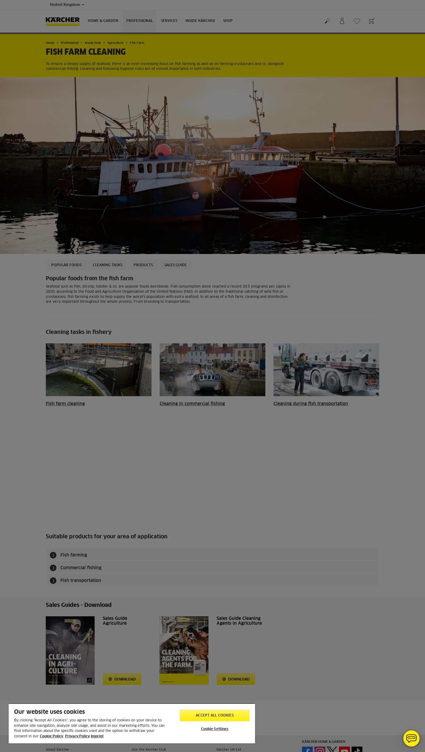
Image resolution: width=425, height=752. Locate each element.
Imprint (97, 736)
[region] (132, 723)
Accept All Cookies (214, 715)
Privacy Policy (77, 736)
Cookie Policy (51, 736)
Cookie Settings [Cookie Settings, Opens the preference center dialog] (214, 729)
